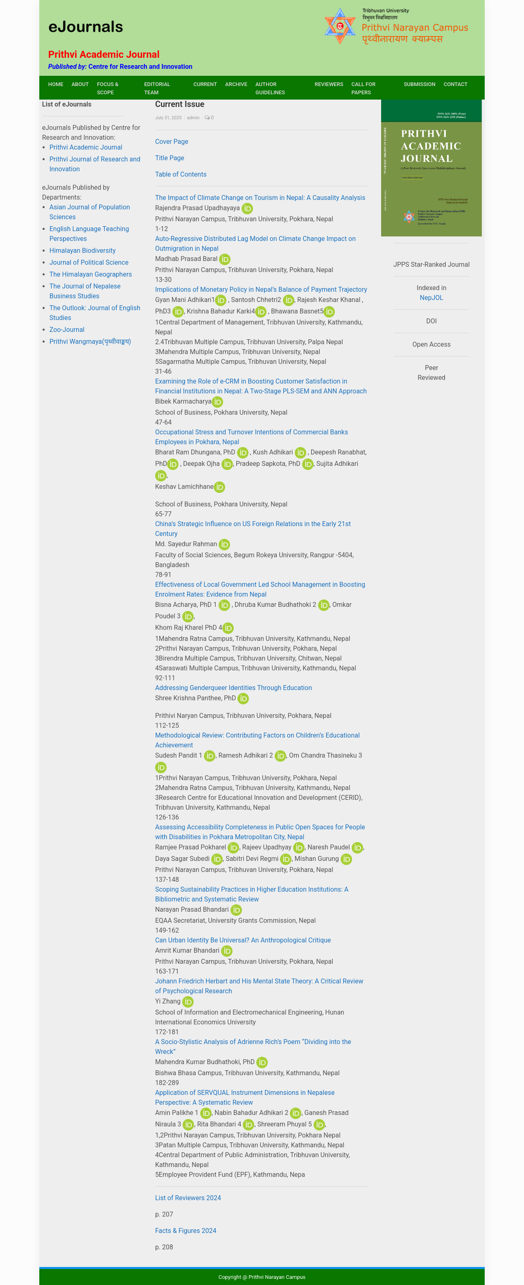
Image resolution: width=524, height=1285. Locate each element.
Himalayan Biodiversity (83, 250)
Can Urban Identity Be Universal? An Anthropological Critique (243, 940)
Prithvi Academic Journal (86, 147)
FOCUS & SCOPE (108, 88)
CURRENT (205, 84)
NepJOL (431, 298)
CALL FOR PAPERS (364, 88)
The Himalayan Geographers (91, 274)
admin (193, 117)
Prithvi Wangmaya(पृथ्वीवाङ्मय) (90, 341)
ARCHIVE (236, 84)
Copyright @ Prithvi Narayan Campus (262, 1277)
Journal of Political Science (89, 262)
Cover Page (171, 141)
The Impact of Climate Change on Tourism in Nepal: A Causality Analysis (260, 198)
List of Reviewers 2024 (188, 1198)
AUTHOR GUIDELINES (270, 88)
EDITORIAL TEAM (157, 88)
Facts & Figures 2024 (186, 1231)
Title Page (169, 158)
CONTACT (456, 84)
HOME (55, 84)
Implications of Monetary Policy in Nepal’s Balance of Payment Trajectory (261, 289)
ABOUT (80, 84)
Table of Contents (181, 174)
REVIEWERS (329, 84)
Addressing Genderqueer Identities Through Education (233, 688)
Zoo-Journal (67, 330)
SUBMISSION (419, 84)
